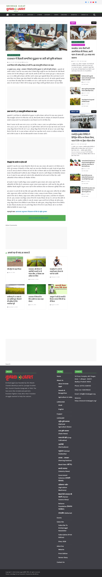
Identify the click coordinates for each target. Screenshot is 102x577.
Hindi (60, 405)
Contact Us (84, 14)
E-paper (39, 14)
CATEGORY (47, 14)
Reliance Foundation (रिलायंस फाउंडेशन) (65, 506)
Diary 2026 (62, 541)
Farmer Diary (63, 557)
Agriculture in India (65, 397)
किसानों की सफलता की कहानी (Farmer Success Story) (65, 497)
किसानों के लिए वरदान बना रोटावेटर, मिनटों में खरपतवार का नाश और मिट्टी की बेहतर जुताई (88, 177)
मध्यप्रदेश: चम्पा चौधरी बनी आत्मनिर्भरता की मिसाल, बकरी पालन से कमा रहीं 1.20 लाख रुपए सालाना (83, 53)
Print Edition (62, 553)
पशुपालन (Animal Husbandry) (78, 45)
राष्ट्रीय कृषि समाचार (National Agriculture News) (64, 424)
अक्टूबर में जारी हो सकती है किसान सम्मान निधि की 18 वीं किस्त (57, 299)
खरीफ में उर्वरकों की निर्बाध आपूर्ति (38, 218)
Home (13, 14)
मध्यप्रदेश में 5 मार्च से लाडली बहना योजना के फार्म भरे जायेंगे (56, 271)
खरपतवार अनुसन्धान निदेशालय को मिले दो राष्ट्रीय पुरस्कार (31, 211)
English (61, 409)
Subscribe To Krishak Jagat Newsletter (63, 528)
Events (56, 14)
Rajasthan (26, 62)
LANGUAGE (30, 14)
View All (93, 23)
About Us (20, 14)
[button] (24, 15)
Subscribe (64, 14)
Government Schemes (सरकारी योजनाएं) (64, 478)
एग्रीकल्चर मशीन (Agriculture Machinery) (80, 131)
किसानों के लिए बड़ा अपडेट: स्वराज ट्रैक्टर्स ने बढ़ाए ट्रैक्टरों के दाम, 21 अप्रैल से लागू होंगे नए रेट (88, 190)
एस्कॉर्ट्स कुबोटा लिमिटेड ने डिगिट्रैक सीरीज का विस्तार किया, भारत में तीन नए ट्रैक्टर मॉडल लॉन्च (83, 137)
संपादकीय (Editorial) (65, 513)
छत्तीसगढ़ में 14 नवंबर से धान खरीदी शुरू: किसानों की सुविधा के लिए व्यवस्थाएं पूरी (14, 300)
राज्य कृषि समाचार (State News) (14, 55)
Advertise (74, 14)
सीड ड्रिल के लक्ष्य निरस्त (14, 269)
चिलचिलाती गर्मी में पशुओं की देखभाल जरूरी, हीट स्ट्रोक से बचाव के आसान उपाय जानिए (88, 78)
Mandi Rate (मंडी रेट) (65, 464)
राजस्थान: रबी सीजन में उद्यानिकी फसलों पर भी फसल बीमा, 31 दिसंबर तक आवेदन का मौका (36, 272)
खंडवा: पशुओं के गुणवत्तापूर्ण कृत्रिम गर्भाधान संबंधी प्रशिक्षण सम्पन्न (88, 90)
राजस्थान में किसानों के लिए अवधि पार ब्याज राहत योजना (36, 299)
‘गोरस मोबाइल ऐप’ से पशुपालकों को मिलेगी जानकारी (88, 101)
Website (61, 549)
